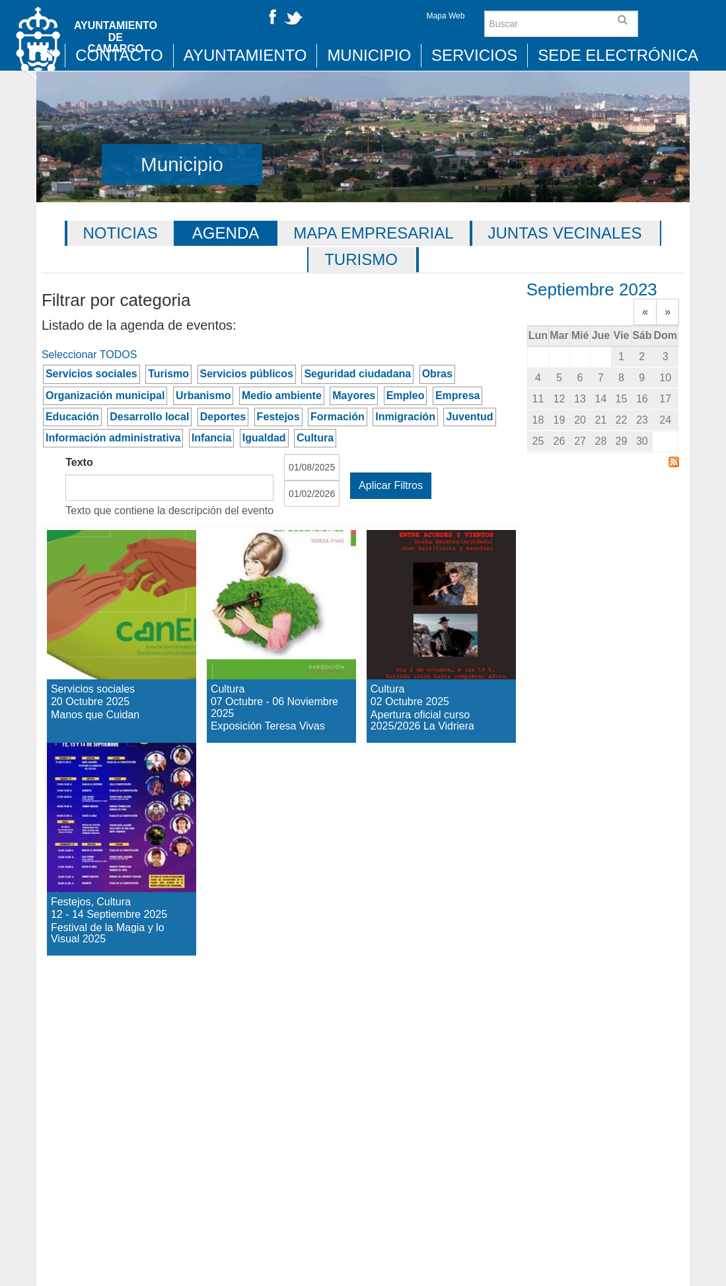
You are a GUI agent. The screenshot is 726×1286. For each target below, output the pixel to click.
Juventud (469, 416)
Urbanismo (203, 395)
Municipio (369, 55)
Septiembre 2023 (591, 289)
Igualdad (264, 437)
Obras (437, 373)
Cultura (315, 437)
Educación (72, 416)
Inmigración (405, 416)
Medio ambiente (282, 395)
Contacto (119, 55)
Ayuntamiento (245, 55)
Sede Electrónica (618, 55)
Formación (337, 416)
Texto (78, 462)
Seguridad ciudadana (357, 373)
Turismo (361, 259)
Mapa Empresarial (373, 233)
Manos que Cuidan (99, 553)
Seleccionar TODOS (89, 354)
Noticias (120, 233)
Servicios (474, 55)
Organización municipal (105, 395)
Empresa (457, 395)
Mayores (353, 395)
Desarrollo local (149, 416)
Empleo (405, 395)
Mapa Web (446, 15)
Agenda (225, 233)
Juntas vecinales (565, 233)
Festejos (278, 416)
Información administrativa (113, 437)
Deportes (223, 416)
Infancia (211, 437)
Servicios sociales (91, 373)
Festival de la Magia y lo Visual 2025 (109, 777)
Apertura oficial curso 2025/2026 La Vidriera (437, 576)
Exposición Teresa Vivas (267, 553)
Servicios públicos (246, 373)
